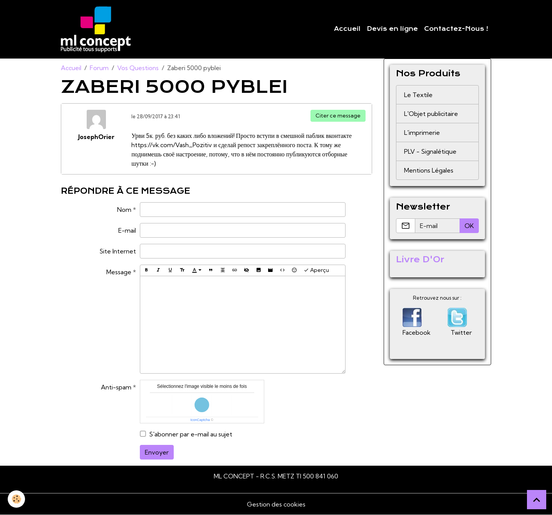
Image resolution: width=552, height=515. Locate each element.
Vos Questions (138, 68)
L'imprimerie (422, 132)
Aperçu (316, 270)
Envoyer (157, 452)
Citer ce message (338, 115)
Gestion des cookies (276, 504)
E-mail (127, 230)
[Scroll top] (536, 499)
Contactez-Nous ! (456, 28)
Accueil (347, 28)
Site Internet (117, 251)
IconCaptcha (200, 420)
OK (469, 226)
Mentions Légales (428, 170)
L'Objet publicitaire (431, 113)
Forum (99, 68)
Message (118, 272)
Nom (124, 209)
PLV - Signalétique (430, 151)
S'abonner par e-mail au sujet (190, 434)
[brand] (97, 29)
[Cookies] (16, 499)
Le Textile (418, 95)
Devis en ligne (392, 28)
